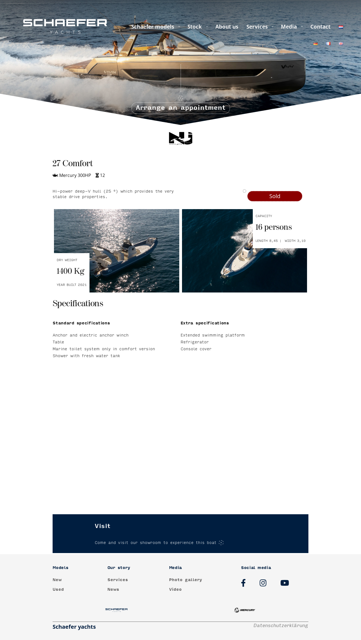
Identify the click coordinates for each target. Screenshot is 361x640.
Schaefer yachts (74, 626)
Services (117, 580)
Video (175, 589)
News (113, 589)
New (57, 580)
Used (58, 589)
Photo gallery (185, 580)
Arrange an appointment (181, 109)
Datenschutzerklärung (281, 625)
